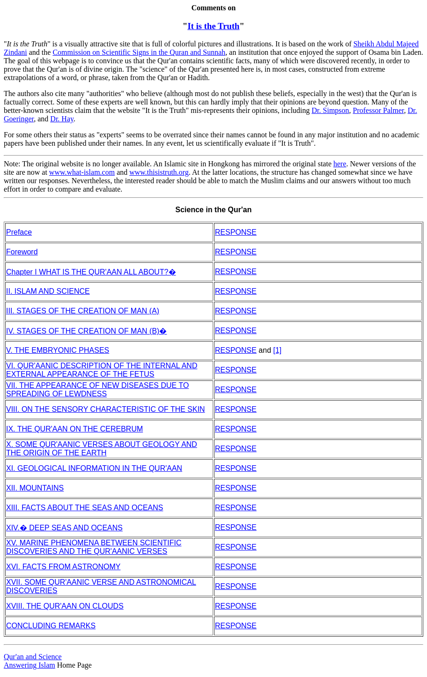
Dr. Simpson (330, 110)
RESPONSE (236, 252)
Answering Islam (29, 665)
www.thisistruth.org (159, 172)
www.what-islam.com (82, 172)
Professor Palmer (378, 110)
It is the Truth (213, 26)
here (339, 164)
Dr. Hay (62, 119)
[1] (277, 350)
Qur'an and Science (33, 657)
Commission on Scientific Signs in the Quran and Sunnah (138, 52)
